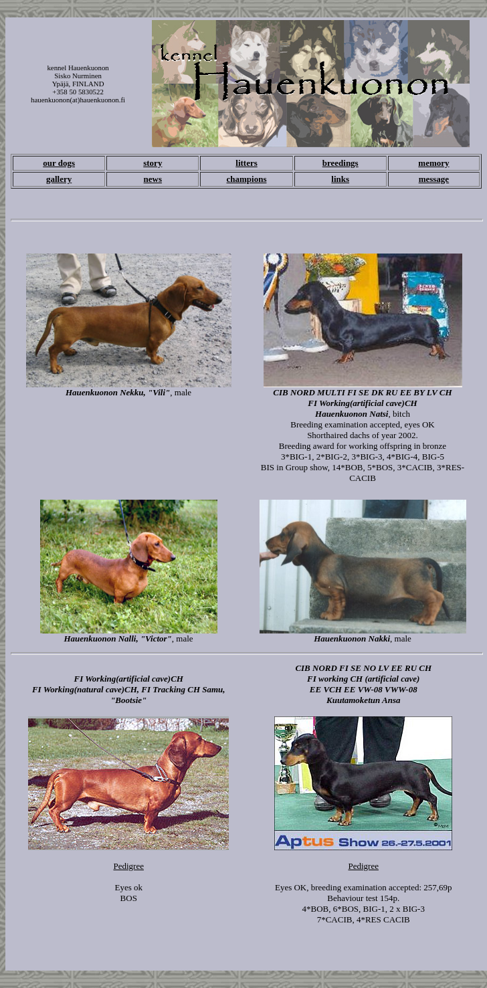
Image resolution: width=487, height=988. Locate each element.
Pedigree (129, 866)
